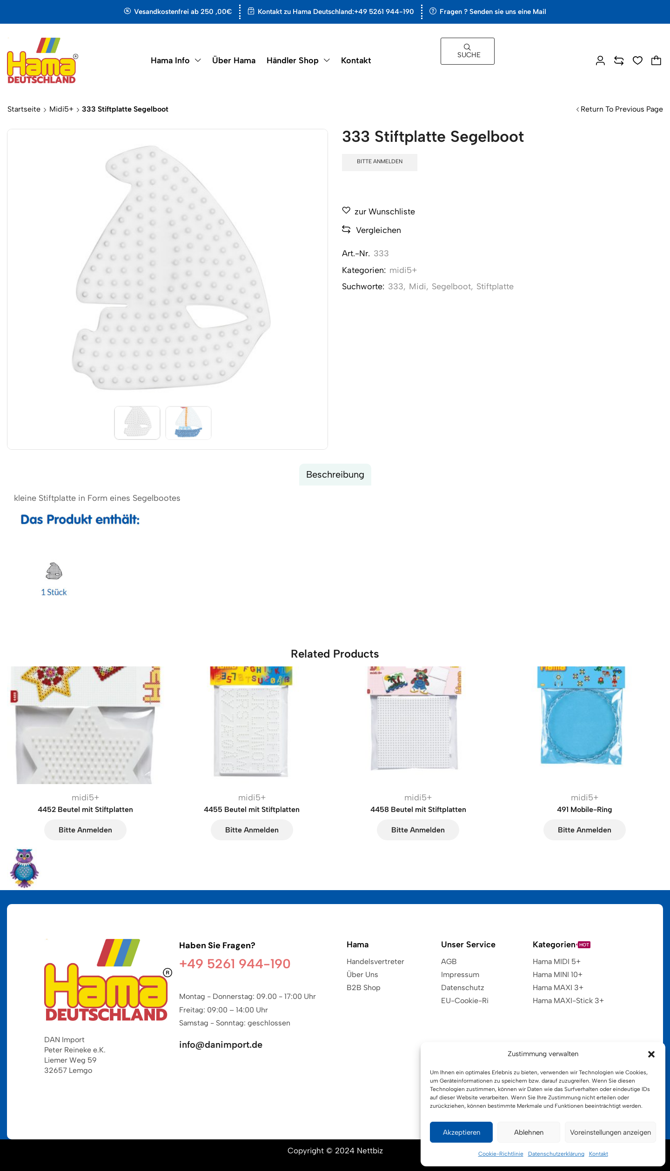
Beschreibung (335, 474)
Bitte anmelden (379, 161)
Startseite (23, 109)
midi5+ (61, 109)
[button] (651, 1054)
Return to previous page (622, 109)
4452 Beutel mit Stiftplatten (85, 809)
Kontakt (598, 1154)
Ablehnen (528, 1132)
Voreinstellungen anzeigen (610, 1132)
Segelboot (451, 286)
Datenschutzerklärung (556, 1154)
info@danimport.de (220, 1044)
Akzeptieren (461, 1132)
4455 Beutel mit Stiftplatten (252, 809)
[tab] (335, 475)
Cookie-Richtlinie (500, 1154)
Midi (417, 286)
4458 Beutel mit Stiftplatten (418, 809)
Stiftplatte (495, 286)
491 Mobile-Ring (584, 809)
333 (395, 286)
